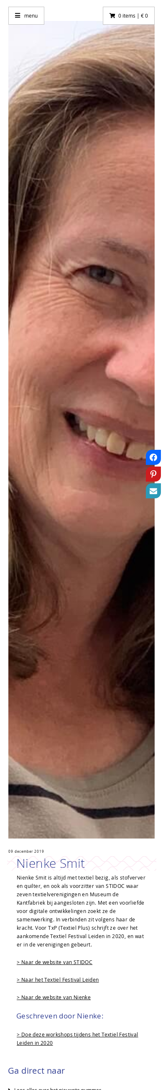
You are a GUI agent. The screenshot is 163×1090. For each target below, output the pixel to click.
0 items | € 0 (133, 15)
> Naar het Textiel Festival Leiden (58, 979)
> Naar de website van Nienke (54, 997)
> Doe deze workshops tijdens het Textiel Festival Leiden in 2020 (77, 1038)
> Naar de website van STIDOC (54, 962)
